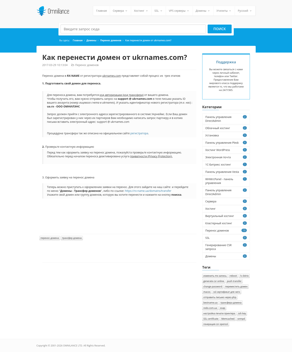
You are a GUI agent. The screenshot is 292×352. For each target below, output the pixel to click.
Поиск (219, 28)
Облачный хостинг (226, 128)
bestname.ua (210, 302)
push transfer (234, 281)
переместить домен (236, 286)
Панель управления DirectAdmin (226, 119)
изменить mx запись (215, 275)
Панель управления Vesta (226, 172)
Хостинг (141, 10)
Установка (226, 135)
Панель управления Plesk (226, 142)
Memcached (227, 318)
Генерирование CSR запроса (226, 247)
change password (212, 286)
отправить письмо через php (219, 297)
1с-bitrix (244, 275)
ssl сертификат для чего (226, 291)
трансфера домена (230, 302)
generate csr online (213, 281)
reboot (233, 275)
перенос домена (50, 238)
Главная (101, 10)
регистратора (139, 133)
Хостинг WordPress (226, 150)
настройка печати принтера (219, 313)
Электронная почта (226, 157)
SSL (158, 10)
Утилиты (224, 10)
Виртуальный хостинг (226, 216)
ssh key (242, 313)
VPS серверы (179, 10)
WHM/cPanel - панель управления (226, 181)
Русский (245, 10)
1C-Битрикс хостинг (226, 164)
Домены (203, 10)
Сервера (120, 10)
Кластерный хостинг (226, 223)
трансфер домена (72, 238)
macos (206, 291)
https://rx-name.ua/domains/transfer (148, 191)
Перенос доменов (110, 40)
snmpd (241, 318)
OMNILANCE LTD (72, 345)
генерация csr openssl (215, 324)
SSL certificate (210, 318)
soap (222, 308)
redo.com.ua (210, 308)
